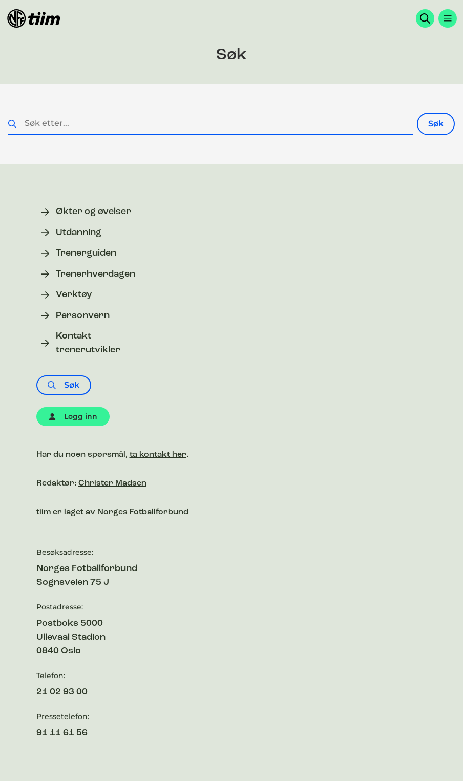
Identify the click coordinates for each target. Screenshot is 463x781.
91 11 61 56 (62, 733)
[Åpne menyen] (447, 18)
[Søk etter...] (210, 124)
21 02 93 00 (62, 692)
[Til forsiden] (33, 18)
